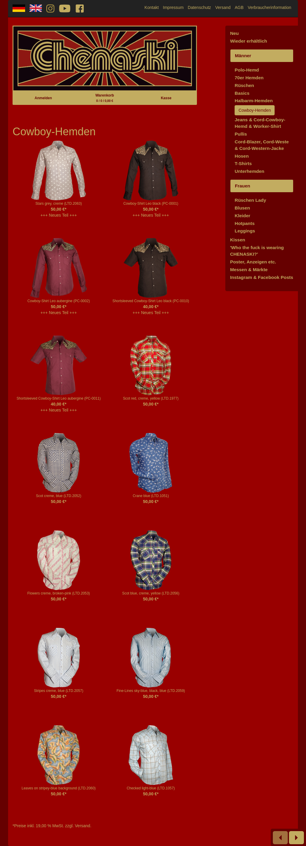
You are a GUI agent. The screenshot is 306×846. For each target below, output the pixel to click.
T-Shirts (243, 163)
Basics (242, 93)
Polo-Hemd (247, 69)
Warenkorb (104, 98)
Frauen (242, 185)
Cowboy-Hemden (254, 110)
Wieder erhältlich (248, 41)
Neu (234, 33)
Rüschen (244, 85)
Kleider (242, 215)
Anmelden (43, 98)
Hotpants (245, 223)
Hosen (242, 156)
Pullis (241, 133)
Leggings (245, 230)
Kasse (166, 98)
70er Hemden (249, 77)
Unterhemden (249, 171)
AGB (239, 7)
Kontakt (152, 7)
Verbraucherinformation (269, 7)
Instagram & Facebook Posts (261, 277)
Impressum (173, 7)
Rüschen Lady (250, 200)
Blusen (242, 207)
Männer (243, 55)
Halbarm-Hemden (254, 100)
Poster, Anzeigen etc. (253, 261)
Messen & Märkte (249, 269)
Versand (222, 7)
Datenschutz (199, 7)
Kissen (237, 239)
